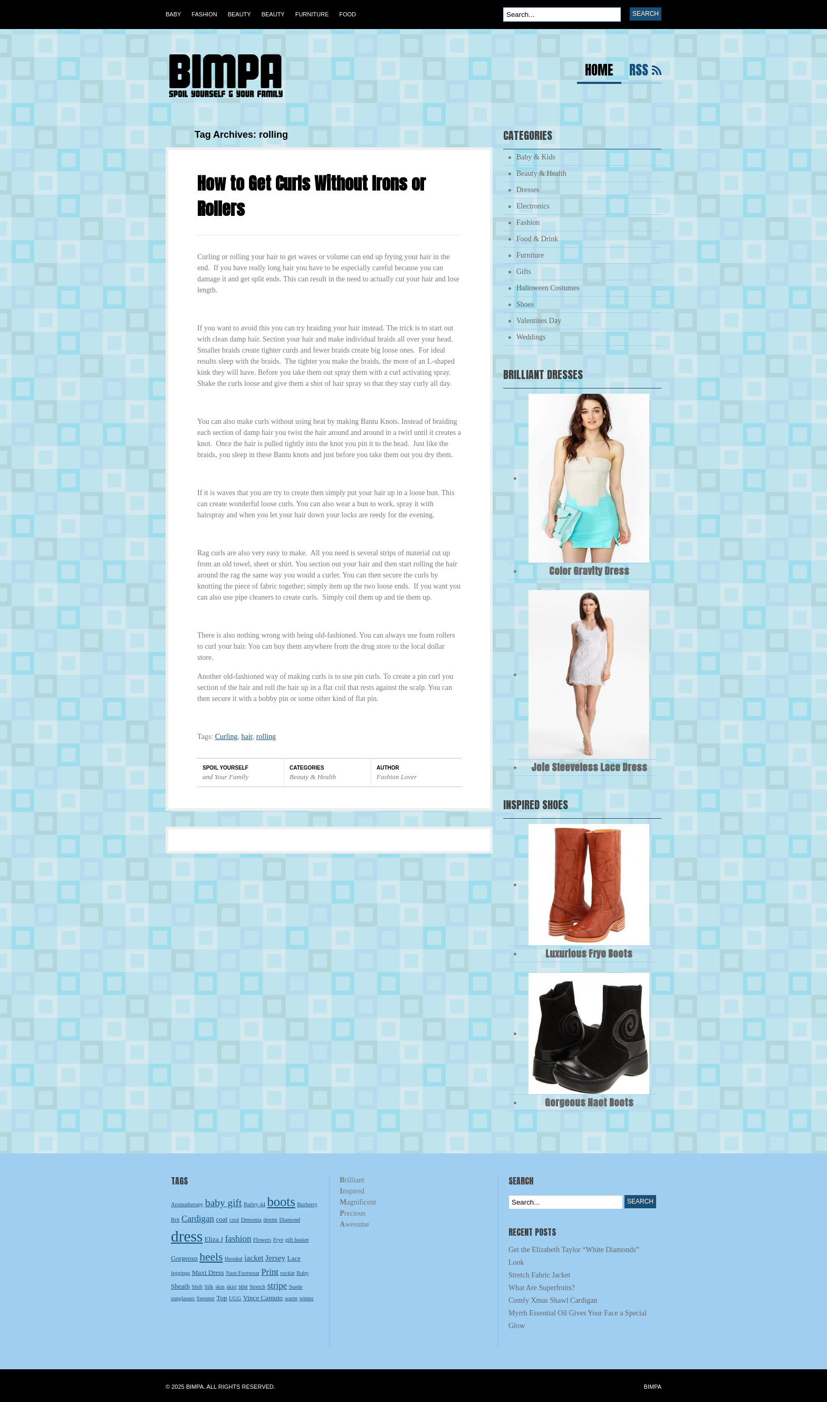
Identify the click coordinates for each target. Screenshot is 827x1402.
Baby (173, 14)
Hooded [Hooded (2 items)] (234, 1259)
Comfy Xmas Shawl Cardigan (552, 1300)
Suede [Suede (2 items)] (296, 1287)
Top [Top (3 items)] (221, 1298)
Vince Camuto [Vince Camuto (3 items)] (263, 1298)
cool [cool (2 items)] (234, 1220)
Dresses (528, 190)
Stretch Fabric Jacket (539, 1275)
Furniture (312, 14)
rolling (266, 737)
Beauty (239, 14)
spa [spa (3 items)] (243, 1286)
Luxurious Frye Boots (588, 953)
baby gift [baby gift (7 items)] (223, 1202)
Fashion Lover (397, 777)
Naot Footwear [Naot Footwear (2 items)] (242, 1273)
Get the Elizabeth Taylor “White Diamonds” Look (573, 1256)
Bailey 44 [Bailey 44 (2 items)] (254, 1204)
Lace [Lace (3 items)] (294, 1258)
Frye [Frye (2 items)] (278, 1240)
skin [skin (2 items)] (220, 1287)
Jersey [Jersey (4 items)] (275, 1257)
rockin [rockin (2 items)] (288, 1273)
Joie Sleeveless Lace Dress (589, 767)
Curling (226, 737)
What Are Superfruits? (541, 1288)
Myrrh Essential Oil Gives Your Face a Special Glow (577, 1319)
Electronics (533, 206)
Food (347, 14)
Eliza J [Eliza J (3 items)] (214, 1239)
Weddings (531, 337)
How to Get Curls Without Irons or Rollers (311, 196)
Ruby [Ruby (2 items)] (302, 1273)
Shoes (525, 304)
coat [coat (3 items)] (221, 1219)
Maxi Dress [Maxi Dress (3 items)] (208, 1272)
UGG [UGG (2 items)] (235, 1298)
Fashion (204, 14)
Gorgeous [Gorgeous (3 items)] (184, 1258)
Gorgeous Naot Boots (589, 1102)
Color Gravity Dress (589, 571)
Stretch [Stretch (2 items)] (257, 1287)
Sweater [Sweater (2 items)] (206, 1298)
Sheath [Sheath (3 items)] (180, 1286)
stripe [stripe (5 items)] (277, 1286)
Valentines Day (538, 321)
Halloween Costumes (547, 288)
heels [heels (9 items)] (211, 1257)
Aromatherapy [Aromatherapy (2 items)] (187, 1204)
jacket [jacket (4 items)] (253, 1257)
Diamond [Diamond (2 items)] (289, 1220)
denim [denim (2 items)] (270, 1220)
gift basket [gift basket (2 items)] (297, 1240)
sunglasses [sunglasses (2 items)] (183, 1298)
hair (246, 737)
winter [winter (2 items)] (306, 1298)
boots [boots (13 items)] (281, 1202)
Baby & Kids (535, 157)
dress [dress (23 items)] (187, 1236)
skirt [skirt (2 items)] (231, 1287)
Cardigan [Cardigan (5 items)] (197, 1219)
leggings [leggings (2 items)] (180, 1273)
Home (599, 71)
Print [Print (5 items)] (269, 1272)
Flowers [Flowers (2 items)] (262, 1240)
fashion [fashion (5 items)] (238, 1239)
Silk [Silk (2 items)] (209, 1287)
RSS (638, 71)
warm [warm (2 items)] (291, 1298)
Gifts (523, 272)
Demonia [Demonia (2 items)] (251, 1220)
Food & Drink (537, 239)
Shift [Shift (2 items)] (197, 1287)
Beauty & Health (313, 777)
